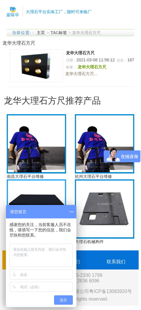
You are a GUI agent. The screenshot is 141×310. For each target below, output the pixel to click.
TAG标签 (59, 33)
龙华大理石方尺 (80, 52)
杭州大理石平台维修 (93, 176)
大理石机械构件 (89, 241)
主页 (41, 33)
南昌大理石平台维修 (25, 176)
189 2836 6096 (84, 280)
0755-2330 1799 (85, 275)
